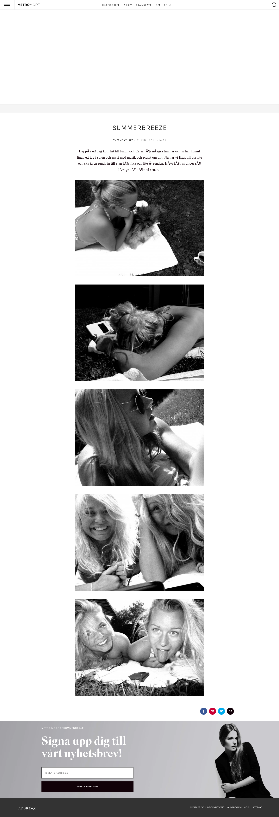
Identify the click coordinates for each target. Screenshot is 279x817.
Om (158, 5)
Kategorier (111, 5)
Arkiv (128, 5)
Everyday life (123, 140)
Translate (144, 5)
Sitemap (257, 807)
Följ (167, 5)
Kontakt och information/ (206, 807)
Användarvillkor (238, 807)
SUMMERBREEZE (139, 128)
